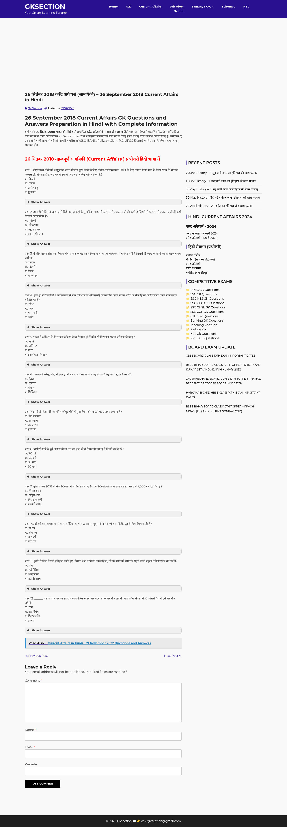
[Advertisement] (143, 43)
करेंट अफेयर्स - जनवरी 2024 (202, 233)
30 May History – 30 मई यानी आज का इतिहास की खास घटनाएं (223, 197)
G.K (128, 6)
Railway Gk (198, 329)
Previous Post (37, 655)
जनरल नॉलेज (193, 255)
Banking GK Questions (206, 320)
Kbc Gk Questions (203, 334)
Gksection (45, 7)
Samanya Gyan (203, 6)
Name (30, 730)
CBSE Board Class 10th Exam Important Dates (220, 355)
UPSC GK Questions (204, 290)
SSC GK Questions (203, 294)
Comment (33, 680)
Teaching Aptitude (203, 325)
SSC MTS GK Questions (207, 298)
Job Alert (176, 6)
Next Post (172, 655)
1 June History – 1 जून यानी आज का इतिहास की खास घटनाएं (221, 181)
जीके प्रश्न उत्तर (193, 268)
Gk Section (35, 108)
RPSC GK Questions (204, 338)
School (179, 11)
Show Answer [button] (38, 202)
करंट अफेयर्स (193, 264)
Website (31, 764)
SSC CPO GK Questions (207, 303)
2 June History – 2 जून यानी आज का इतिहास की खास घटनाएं (222, 173)
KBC (246, 6)
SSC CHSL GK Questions (207, 307)
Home (113, 6)
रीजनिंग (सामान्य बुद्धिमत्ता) (200, 259)
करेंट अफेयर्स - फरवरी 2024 (201, 238)
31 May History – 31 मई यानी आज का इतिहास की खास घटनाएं (222, 189)
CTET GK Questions (204, 316)
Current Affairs (150, 6)
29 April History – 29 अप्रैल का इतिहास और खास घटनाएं (219, 206)
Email (30, 747)
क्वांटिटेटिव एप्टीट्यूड (197, 272)
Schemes (228, 6)
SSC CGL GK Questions (206, 312)
